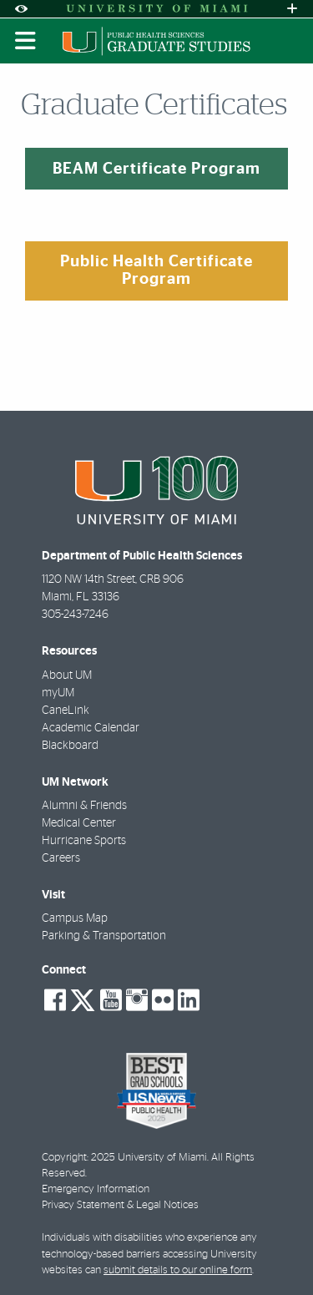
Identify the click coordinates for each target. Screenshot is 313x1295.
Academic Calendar (90, 728)
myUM (58, 693)
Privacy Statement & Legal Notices (120, 1205)
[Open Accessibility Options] (21, 9)
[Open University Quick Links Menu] (292, 9)
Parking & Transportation (104, 936)
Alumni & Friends (84, 806)
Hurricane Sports (84, 841)
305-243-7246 (75, 614)
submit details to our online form (177, 1270)
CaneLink (65, 710)
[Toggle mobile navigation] (25, 40)
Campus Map (75, 918)
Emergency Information (95, 1189)
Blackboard (70, 745)
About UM (67, 675)
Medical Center (79, 823)
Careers (61, 858)
